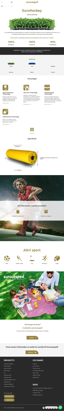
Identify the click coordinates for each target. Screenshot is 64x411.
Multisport (44, 263)
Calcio (6, 263)
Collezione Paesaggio (8, 363)
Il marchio (35, 363)
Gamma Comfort (7, 368)
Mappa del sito (36, 377)
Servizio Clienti (36, 366)
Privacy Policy (36, 372)
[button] (1, 2)
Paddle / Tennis (19, 263)
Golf (32, 263)
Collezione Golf (7, 381)
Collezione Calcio (7, 377)
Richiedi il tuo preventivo (18, 216)
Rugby (57, 263)
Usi (4, 372)
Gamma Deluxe (7, 366)
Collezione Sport (7, 375)
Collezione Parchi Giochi (9, 386)
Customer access (36, 368)
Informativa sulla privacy (38, 370)
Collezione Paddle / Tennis (10, 379)
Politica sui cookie (36, 375)
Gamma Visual (7, 370)
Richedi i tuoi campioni (46, 216)
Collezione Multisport (8, 384)
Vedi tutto (32, 133)
